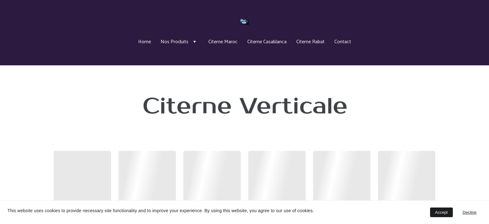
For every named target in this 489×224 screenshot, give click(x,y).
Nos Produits (174, 42)
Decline (470, 212)
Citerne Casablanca (267, 42)
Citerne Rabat (310, 42)
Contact (342, 42)
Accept (441, 212)
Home (144, 42)
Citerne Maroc (223, 42)
